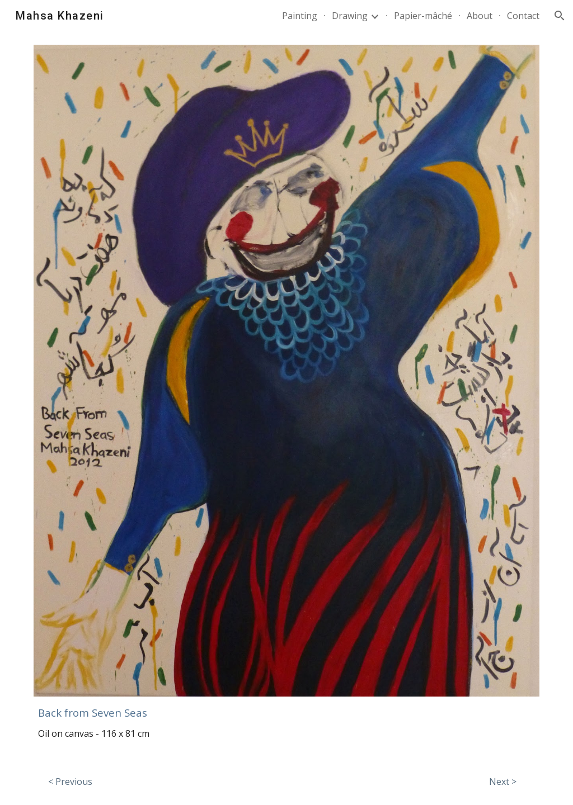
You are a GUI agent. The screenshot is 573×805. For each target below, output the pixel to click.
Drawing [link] (350, 16)
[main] (287, 710)
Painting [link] (299, 16)
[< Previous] (70, 781)
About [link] (479, 16)
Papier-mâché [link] (423, 16)
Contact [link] (523, 16)
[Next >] (502, 781)
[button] (559, 15)
